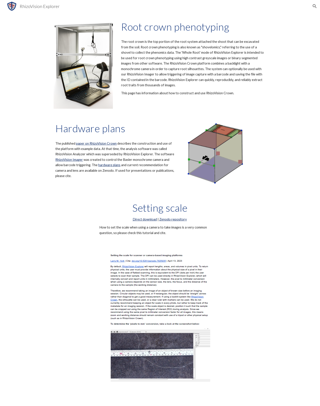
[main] (192, 27)
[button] (314, 6)
